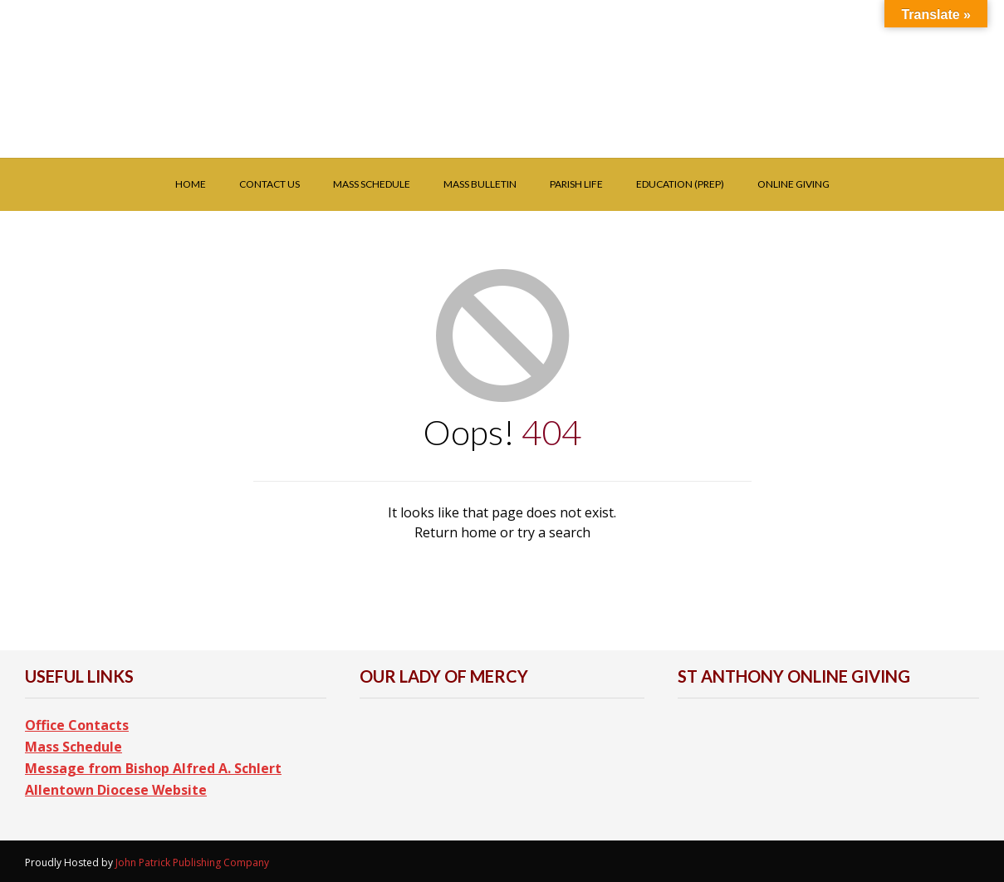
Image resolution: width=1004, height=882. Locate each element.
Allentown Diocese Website (116, 790)
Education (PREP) (680, 184)
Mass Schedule (371, 184)
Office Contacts (77, 725)
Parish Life (576, 184)
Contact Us (269, 184)
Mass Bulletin (480, 184)
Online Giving (793, 184)
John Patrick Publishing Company (192, 862)
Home (190, 184)
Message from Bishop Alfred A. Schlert (153, 768)
